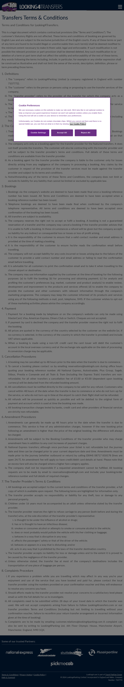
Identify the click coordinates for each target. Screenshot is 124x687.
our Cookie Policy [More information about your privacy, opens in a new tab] (78, 124)
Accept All (62, 133)
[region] (62, 119)
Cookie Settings (38, 133)
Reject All (85, 133)
